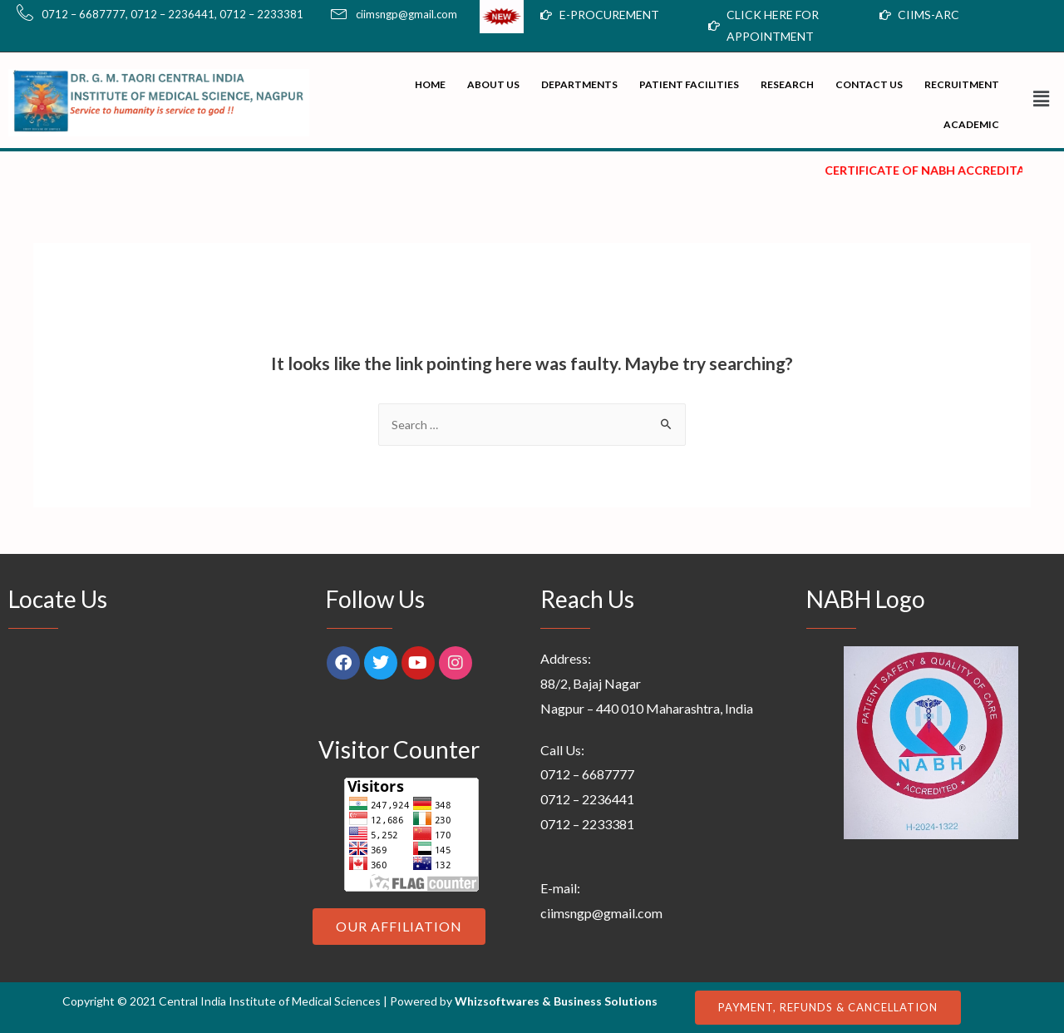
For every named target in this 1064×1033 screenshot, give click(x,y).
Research (787, 84)
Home (430, 84)
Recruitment (961, 84)
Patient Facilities (689, 84)
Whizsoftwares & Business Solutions (556, 1001)
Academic (971, 124)
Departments (579, 84)
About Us (493, 84)
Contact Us (869, 84)
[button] (1036, 98)
